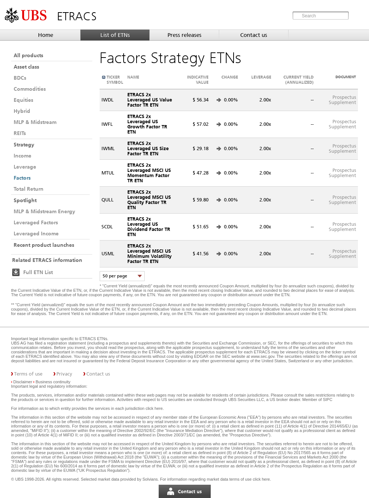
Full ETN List (38, 272)
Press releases (184, 35)
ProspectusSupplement (342, 99)
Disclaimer (22, 382)
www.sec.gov (262, 356)
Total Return (29, 189)
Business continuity (53, 382)
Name (133, 77)
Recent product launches (44, 245)
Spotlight (25, 200)
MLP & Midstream (35, 122)
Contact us (253, 35)
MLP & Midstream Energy (44, 211)
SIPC (327, 399)
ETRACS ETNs (93, 338)
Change (229, 77)
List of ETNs (115, 35)
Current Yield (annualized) (298, 79)
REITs (20, 133)
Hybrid (22, 111)
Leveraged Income (36, 233)
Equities (23, 100)
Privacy (64, 374)
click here (153, 408)
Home (45, 35)
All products (28, 55)
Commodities (30, 89)
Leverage (25, 167)
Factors (22, 178)
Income (22, 156)
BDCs (20, 78)
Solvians (150, 479)
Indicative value (197, 79)
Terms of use (28, 374)
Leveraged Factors (36, 222)
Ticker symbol (115, 79)
